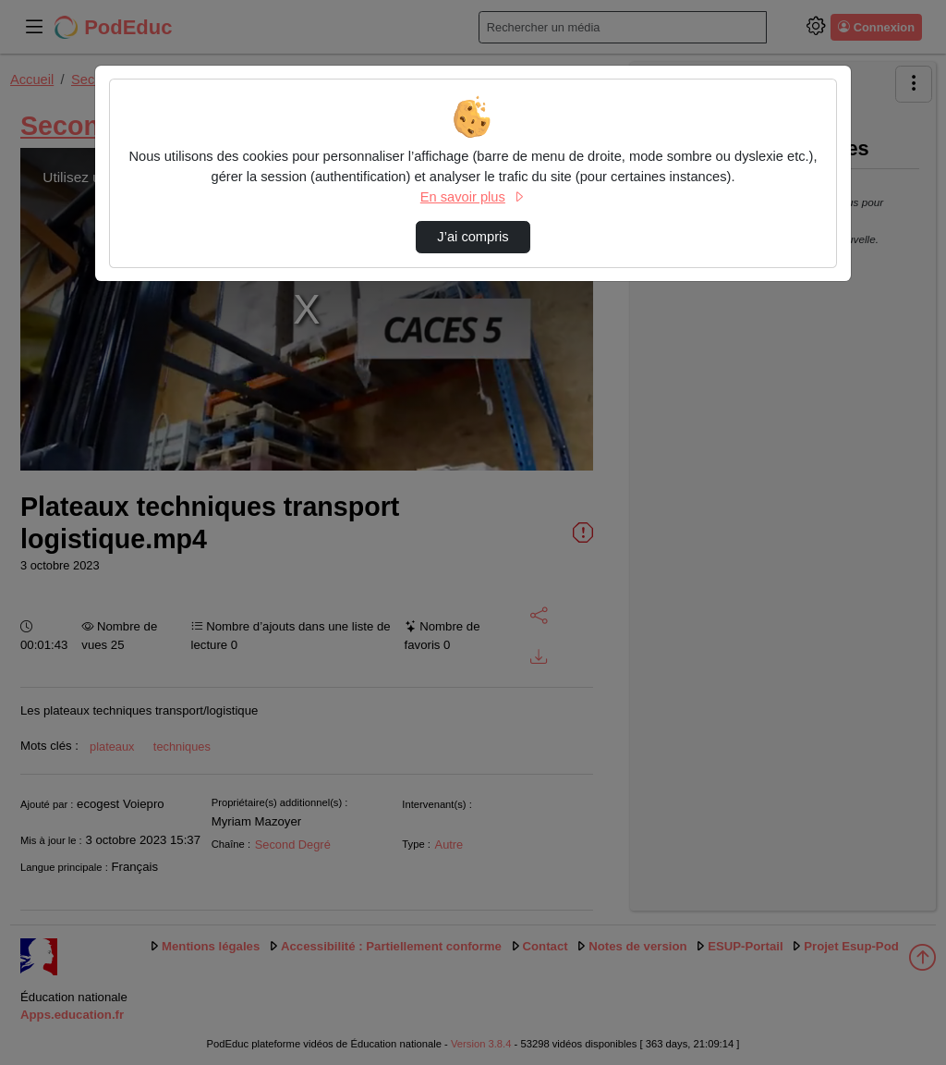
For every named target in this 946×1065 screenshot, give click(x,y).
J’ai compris (472, 236)
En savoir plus (473, 197)
